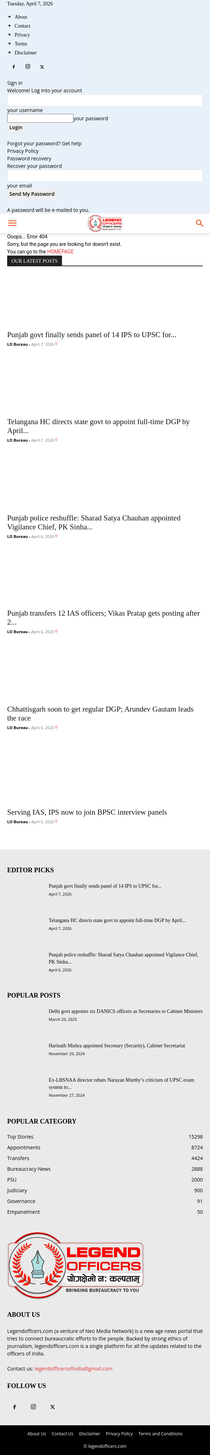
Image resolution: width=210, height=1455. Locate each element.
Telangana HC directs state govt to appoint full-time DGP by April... (117, 920)
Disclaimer (26, 52)
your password (90, 118)
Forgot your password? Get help (44, 143)
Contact (22, 26)
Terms (21, 44)
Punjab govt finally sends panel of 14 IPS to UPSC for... (91, 334)
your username (25, 110)
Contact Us (62, 1434)
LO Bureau (17, 344)
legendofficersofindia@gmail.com (74, 1368)
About (21, 17)
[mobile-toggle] (12, 223)
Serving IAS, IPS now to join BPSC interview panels (87, 812)
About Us (37, 1434)
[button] (200, 223)
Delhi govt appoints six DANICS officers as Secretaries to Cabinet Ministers (126, 1011)
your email (19, 185)
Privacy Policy (22, 150)
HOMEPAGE (60, 251)
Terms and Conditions (160, 1434)
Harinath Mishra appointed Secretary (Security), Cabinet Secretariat (117, 1045)
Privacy (22, 35)
